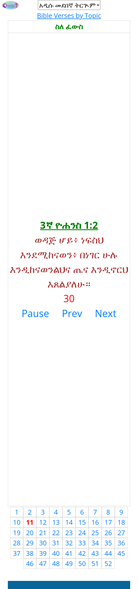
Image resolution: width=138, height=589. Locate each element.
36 (121, 542)
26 (108, 532)
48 (56, 563)
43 (95, 553)
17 (108, 522)
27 (121, 532)
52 (108, 563)
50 (82, 563)
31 (56, 542)
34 (95, 542)
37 (17, 553)
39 (43, 553)
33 (82, 542)
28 (17, 542)
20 (30, 532)
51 (95, 563)
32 (69, 542)
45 (121, 553)
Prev (72, 313)
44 (108, 553)
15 (82, 522)
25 (95, 532)
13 (56, 522)
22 (56, 532)
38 (30, 553)
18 (121, 522)
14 (69, 522)
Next (105, 313)
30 (43, 542)
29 (30, 542)
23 (69, 532)
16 (95, 522)
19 (17, 532)
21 (43, 532)
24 (82, 532)
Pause (35, 313)
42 (82, 553)
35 (108, 542)
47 (43, 563)
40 (56, 553)
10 (17, 522)
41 (69, 553)
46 (30, 563)
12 (43, 522)
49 (69, 563)
